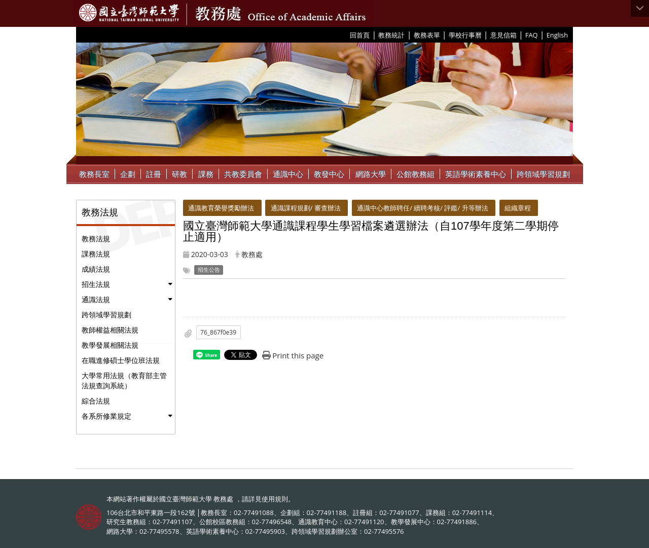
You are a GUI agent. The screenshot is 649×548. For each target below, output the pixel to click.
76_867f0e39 (218, 332)
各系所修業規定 (106, 416)
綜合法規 (96, 401)
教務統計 (391, 35)
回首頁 (360, 35)
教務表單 (427, 35)
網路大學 (370, 174)
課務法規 (96, 254)
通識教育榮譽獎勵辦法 (221, 207)
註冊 (153, 174)
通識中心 (288, 174)
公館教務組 (415, 174)
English (557, 35)
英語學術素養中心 (475, 174)
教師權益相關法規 (110, 330)
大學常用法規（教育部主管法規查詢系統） (124, 380)
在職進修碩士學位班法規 (121, 360)
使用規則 (275, 498)
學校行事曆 (465, 35)
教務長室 (94, 174)
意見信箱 (503, 35)
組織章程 (517, 207)
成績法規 (96, 269)
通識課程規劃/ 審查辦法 (306, 207)
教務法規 (96, 238)
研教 (179, 174)
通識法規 (96, 299)
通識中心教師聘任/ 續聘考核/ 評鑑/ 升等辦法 (422, 207)
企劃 (127, 174)
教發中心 (329, 174)
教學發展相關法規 (110, 345)
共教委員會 (243, 174)
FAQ (531, 35)
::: (346, 34)
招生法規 (96, 284)
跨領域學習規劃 (543, 174)
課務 (205, 174)
